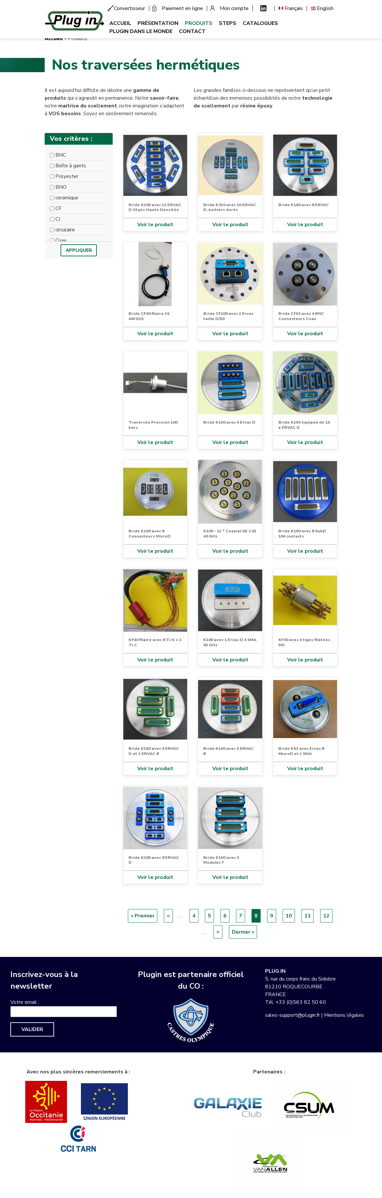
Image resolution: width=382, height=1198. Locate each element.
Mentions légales (344, 1015)
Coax (60, 240)
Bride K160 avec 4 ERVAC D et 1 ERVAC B (154, 751)
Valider (32, 1029)
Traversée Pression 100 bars (153, 425)
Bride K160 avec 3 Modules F (221, 860)
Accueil (120, 23)
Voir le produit (155, 224)
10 (290, 915)
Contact (192, 31)
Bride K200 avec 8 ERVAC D (154, 860)
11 (309, 915)
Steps (227, 23)
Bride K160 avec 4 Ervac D (229, 422)
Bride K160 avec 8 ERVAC (303, 204)
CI (57, 219)
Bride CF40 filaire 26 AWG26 (149, 316)
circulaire (65, 229)
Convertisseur (129, 8)
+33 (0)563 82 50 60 (300, 1002)
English (325, 8)
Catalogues (260, 23)
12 (327, 915)
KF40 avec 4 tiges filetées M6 (304, 642)
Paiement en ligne (182, 8)
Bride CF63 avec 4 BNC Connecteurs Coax (301, 316)
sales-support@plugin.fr (292, 1015)
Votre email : (24, 1002)
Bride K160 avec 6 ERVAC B (228, 751)
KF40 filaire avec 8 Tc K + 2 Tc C (155, 642)
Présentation (158, 23)
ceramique (66, 197)
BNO (61, 187)
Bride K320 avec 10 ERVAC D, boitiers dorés (229, 207)
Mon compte (234, 8)
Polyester (66, 176)
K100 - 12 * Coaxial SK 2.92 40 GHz (229, 533)
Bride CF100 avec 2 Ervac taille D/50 (228, 316)
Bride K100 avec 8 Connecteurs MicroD (150, 533)
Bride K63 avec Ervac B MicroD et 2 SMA (301, 751)
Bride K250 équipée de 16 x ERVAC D (304, 425)
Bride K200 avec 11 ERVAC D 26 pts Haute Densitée (155, 207)
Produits (198, 23)
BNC (60, 155)
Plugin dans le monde (141, 31)
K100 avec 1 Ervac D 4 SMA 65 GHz (229, 642)
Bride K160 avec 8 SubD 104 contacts (302, 533)
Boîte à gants (70, 165)
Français (294, 8)
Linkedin (263, 8)
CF (58, 208)
